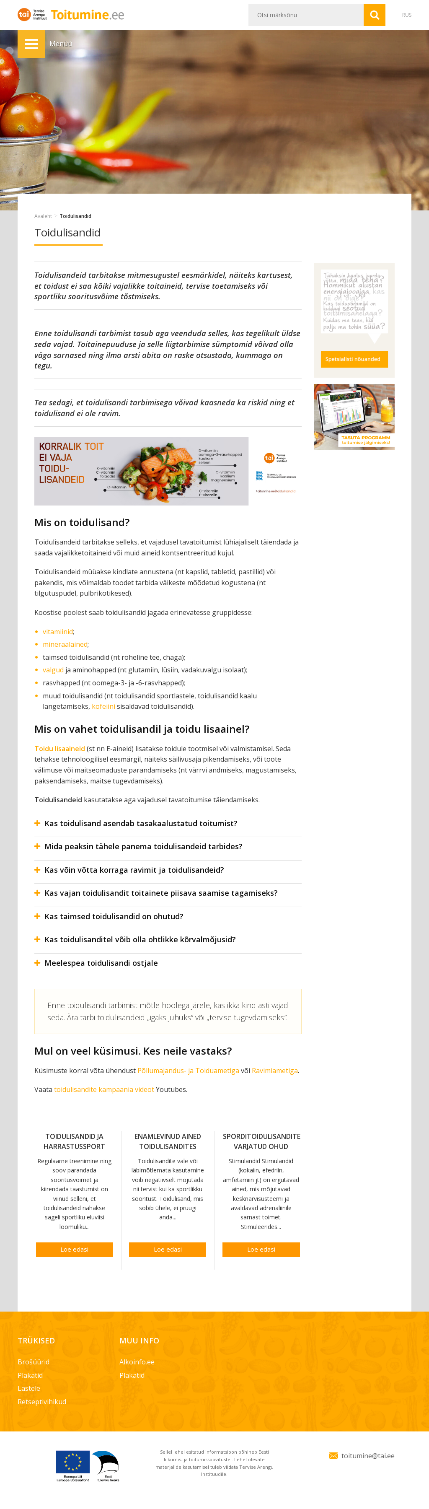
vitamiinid (58, 631)
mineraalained (65, 644)
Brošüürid (33, 1361)
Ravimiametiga (275, 1070)
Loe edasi (74, 1249)
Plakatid (30, 1375)
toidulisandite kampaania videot (104, 1089)
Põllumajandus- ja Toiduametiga (188, 1070)
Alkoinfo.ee (137, 1361)
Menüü (31, 44)
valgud (53, 669)
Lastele (29, 1388)
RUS (406, 14)
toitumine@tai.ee (368, 1455)
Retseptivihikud (42, 1401)
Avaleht (43, 216)
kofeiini (103, 706)
